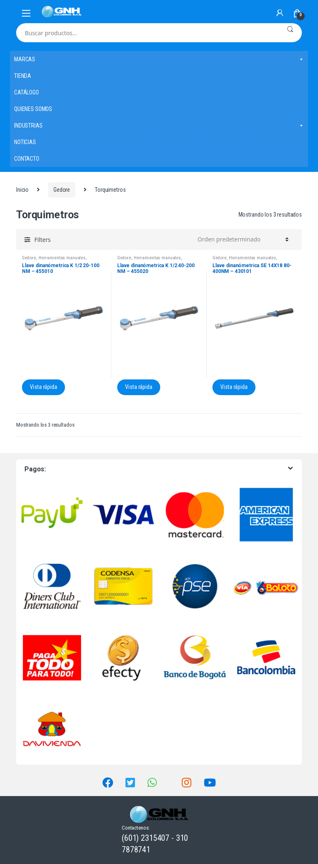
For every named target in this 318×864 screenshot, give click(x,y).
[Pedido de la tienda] (242, 239)
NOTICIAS (25, 142)
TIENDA (22, 75)
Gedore (61, 189)
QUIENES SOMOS (33, 109)
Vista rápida (43, 387)
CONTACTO (26, 158)
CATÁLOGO (26, 92)
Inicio (22, 189)
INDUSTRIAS (159, 125)
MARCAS (159, 59)
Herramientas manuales (62, 258)
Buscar (290, 32)
